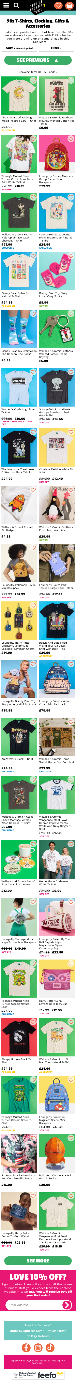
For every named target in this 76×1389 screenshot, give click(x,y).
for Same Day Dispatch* (38, 1330)
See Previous (33, 60)
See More (38, 1261)
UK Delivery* (38, 1325)
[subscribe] (66, 1305)
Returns (38, 1336)
